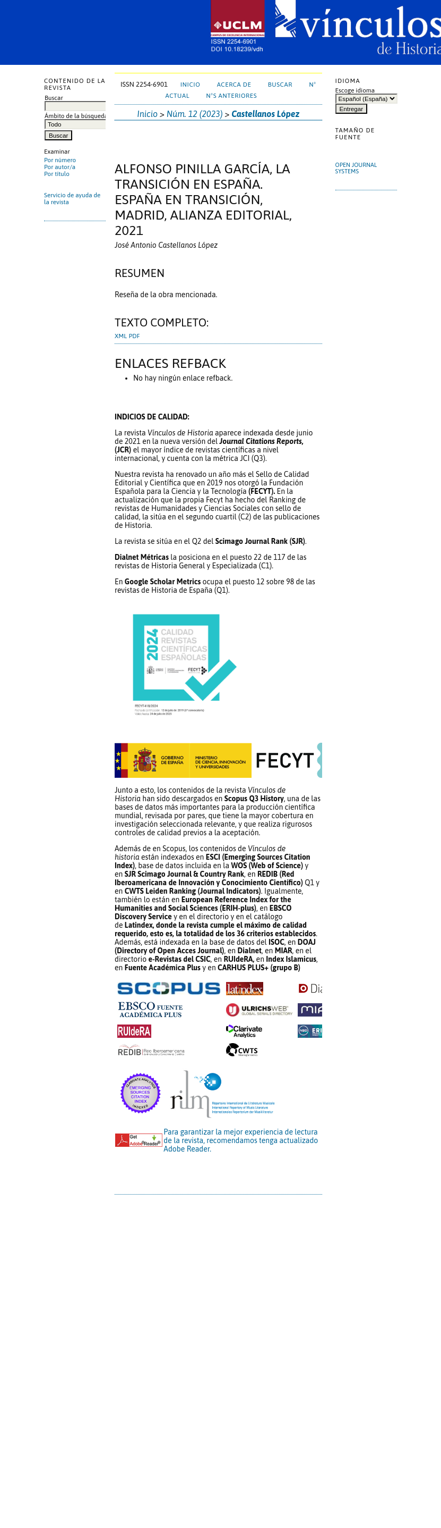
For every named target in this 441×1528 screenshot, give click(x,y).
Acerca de (234, 84)
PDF (134, 336)
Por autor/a (59, 166)
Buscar (280, 84)
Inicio (190, 84)
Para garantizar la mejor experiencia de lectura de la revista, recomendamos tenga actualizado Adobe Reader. (240, 1140)
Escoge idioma (355, 90)
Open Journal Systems (356, 168)
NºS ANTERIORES (231, 95)
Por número (60, 159)
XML (121, 336)
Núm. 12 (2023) (195, 114)
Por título (57, 173)
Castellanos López (265, 114)
